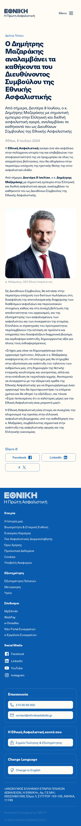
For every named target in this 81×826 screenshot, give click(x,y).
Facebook (22, 457)
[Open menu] (66, 13)
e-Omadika (11, 623)
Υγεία (8, 593)
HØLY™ (42, 812)
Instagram (14, 675)
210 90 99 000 (22, 705)
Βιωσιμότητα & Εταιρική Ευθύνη (26, 527)
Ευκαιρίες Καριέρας (17, 533)
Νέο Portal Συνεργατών (19, 629)
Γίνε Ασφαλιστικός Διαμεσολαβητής (28, 539)
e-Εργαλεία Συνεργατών (20, 635)
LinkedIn (59, 457)
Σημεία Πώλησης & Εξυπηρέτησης (36, 742)
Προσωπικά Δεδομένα (19, 551)
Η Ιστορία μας (13, 521)
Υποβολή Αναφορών (18, 563)
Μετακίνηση (12, 587)
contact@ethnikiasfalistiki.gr (31, 715)
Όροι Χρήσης (13, 545)
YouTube (13, 668)
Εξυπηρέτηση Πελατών (20, 581)
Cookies (9, 557)
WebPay (10, 617)
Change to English (25, 770)
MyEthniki (11, 611)
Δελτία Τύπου (14, 35)
